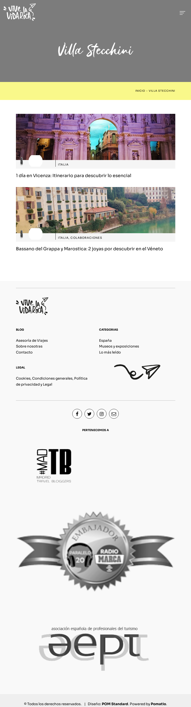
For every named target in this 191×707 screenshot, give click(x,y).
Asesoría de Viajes (32, 340)
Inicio (140, 90)
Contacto (24, 352)
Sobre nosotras (29, 346)
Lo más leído (110, 352)
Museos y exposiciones (119, 346)
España (105, 340)
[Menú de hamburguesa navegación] (182, 12)
